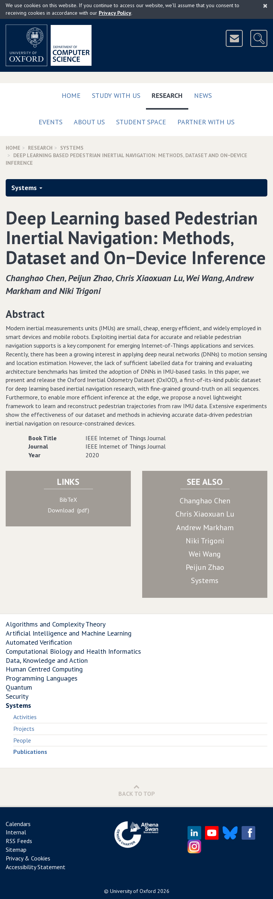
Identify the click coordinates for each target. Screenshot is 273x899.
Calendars (18, 824)
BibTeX (68, 499)
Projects (23, 728)
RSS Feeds (19, 841)
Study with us (116, 95)
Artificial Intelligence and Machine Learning (69, 633)
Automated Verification (39, 642)
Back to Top (136, 790)
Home (71, 95)
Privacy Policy (115, 12)
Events (50, 122)
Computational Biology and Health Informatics (73, 651)
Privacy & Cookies (28, 858)
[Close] (265, 5)
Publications (30, 751)
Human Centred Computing (44, 669)
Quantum (19, 687)
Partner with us (205, 122)
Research (170, 94)
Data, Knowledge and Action (47, 660)
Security (17, 696)
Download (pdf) (68, 510)
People (22, 740)
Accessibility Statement (35, 867)
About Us (89, 122)
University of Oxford (133, 891)
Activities (25, 717)
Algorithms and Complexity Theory (55, 624)
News (203, 95)
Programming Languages (42, 678)
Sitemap (16, 849)
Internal (16, 832)
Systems (72, 147)
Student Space (141, 122)
